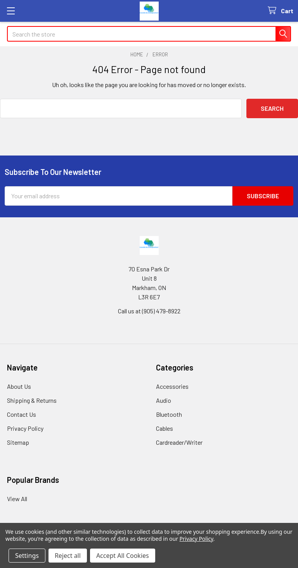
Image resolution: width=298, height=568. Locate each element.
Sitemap (18, 442)
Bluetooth (169, 414)
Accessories (172, 386)
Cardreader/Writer (179, 442)
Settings (27, 555)
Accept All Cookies (122, 555)
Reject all (68, 555)
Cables (164, 428)
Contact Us (21, 414)
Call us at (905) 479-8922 (149, 311)
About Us (19, 386)
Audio (163, 400)
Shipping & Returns (32, 400)
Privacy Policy (25, 428)
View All (17, 498)
